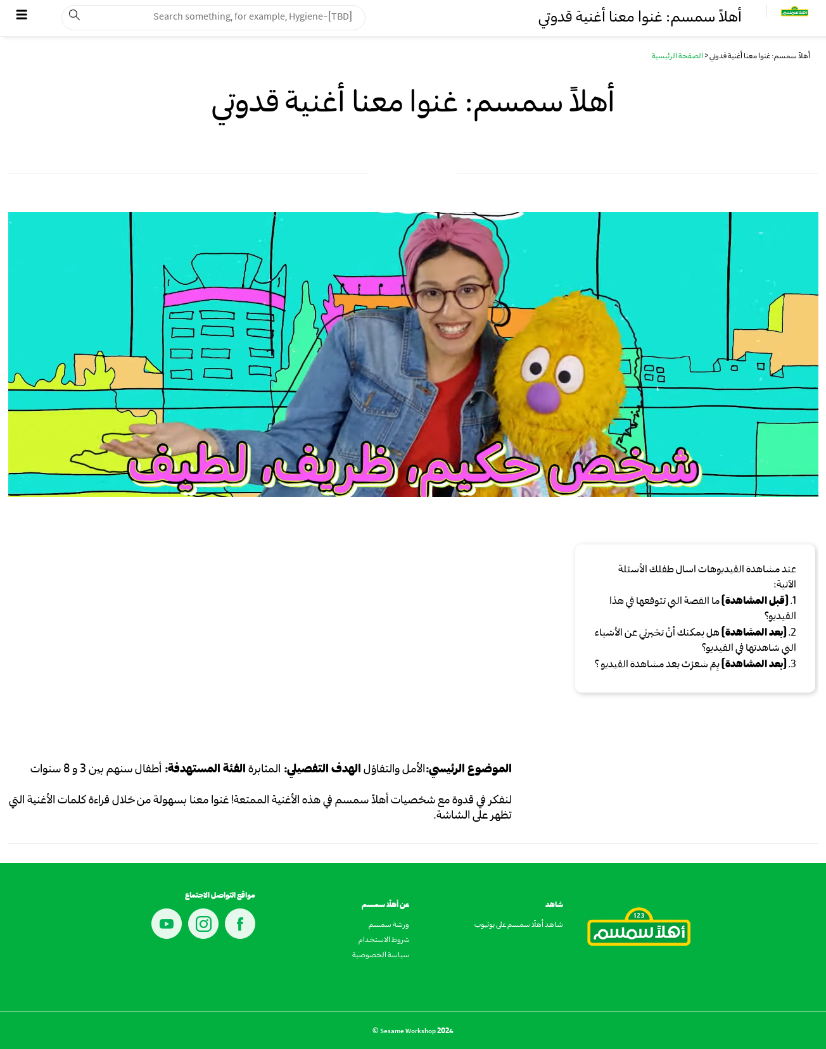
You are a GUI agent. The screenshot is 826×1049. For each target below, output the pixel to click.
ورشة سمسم (389, 925)
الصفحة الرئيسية (677, 57)
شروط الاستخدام (384, 940)
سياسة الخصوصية (380, 956)
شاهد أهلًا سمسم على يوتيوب (518, 925)
